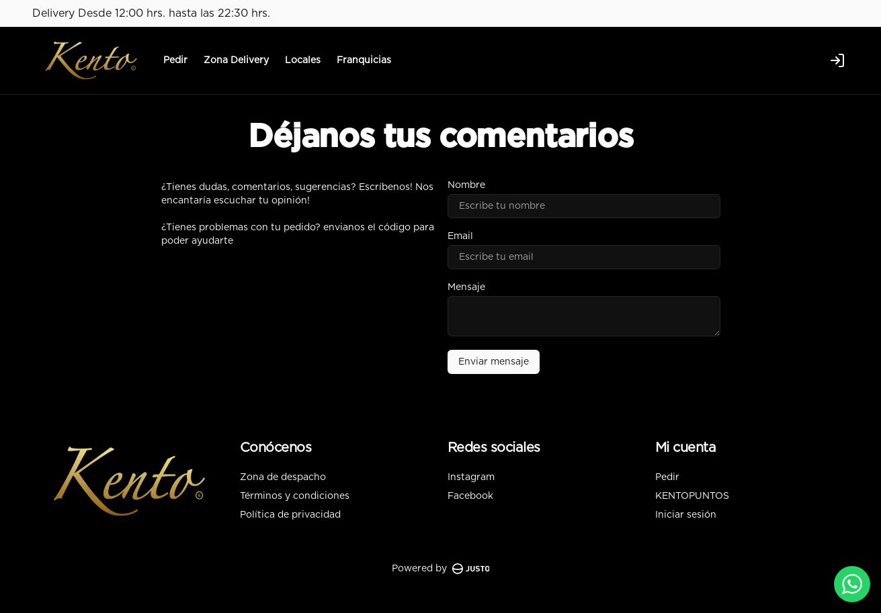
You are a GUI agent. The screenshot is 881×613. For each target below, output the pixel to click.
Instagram (471, 477)
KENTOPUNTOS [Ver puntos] (692, 496)
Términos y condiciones (294, 496)
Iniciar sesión (685, 515)
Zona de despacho (283, 477)
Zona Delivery (236, 60)
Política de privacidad (290, 515)
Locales (303, 60)
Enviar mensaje (493, 362)
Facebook (470, 496)
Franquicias (364, 60)
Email (460, 236)
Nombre (466, 185)
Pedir (175, 60)
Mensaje (466, 287)
